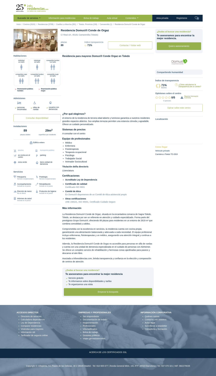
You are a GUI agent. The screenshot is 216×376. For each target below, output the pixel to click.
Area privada (162, 18)
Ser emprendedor (91, 316)
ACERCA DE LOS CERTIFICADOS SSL (108, 352)
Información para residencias (62, 18)
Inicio (19, 24)
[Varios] (43, 47)
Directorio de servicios (31, 316)
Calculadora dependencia (33, 319)
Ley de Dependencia (30, 323)
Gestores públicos (91, 335)
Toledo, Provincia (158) (88, 24)
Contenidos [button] (131, 18)
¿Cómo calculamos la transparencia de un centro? (190, 86)
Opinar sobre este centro (178, 108)
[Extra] (48, 47)
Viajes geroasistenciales (94, 338)
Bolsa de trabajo (91, 18)
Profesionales (89, 326)
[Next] (54, 40)
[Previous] (17, 40)
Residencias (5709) (45, 24)
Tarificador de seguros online (34, 335)
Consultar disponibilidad (37, 118)
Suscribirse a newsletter (156, 326)
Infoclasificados (90, 329)
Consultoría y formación (156, 329)
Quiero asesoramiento (179, 46)
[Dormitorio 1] (28, 47)
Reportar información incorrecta (191, 97)
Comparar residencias (31, 326)
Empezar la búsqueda (108, 292)
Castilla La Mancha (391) (66, 24)
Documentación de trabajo (95, 319)
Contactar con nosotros (156, 319)
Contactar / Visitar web (130, 45)
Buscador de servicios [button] (28, 18)
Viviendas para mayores (32, 329)
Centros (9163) (29, 24)
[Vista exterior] (23, 47)
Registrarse (181, 18)
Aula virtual (112, 18)
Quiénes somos (152, 316)
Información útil (28, 332)
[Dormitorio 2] (33, 47)
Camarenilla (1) (106, 24)
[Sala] (38, 47)
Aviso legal (150, 323)
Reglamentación (90, 323)
